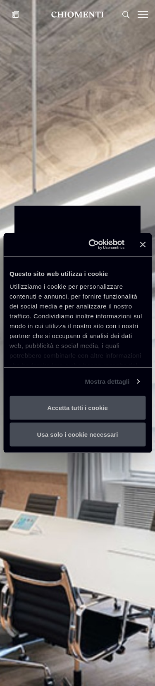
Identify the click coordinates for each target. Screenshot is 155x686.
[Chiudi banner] (142, 244)
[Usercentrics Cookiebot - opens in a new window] (92, 244)
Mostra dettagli (107, 381)
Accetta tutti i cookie (77, 407)
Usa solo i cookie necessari (77, 434)
